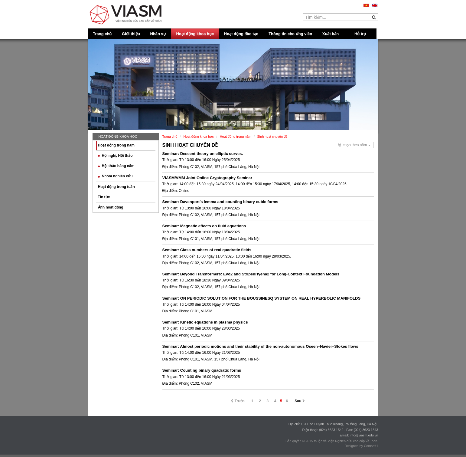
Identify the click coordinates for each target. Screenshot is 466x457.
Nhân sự (158, 33)
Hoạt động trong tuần (116, 187)
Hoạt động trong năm (116, 145)
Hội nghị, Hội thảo (115, 155)
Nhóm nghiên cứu (115, 176)
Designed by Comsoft (360, 446)
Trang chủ (102, 33)
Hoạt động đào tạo (241, 33)
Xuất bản (330, 33)
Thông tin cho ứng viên (290, 33)
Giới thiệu (131, 33)
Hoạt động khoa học (195, 33)
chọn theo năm (356, 145)
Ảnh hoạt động (110, 207)
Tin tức (104, 197)
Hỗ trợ (360, 33)
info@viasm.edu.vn (364, 435)
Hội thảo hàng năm (116, 166)
